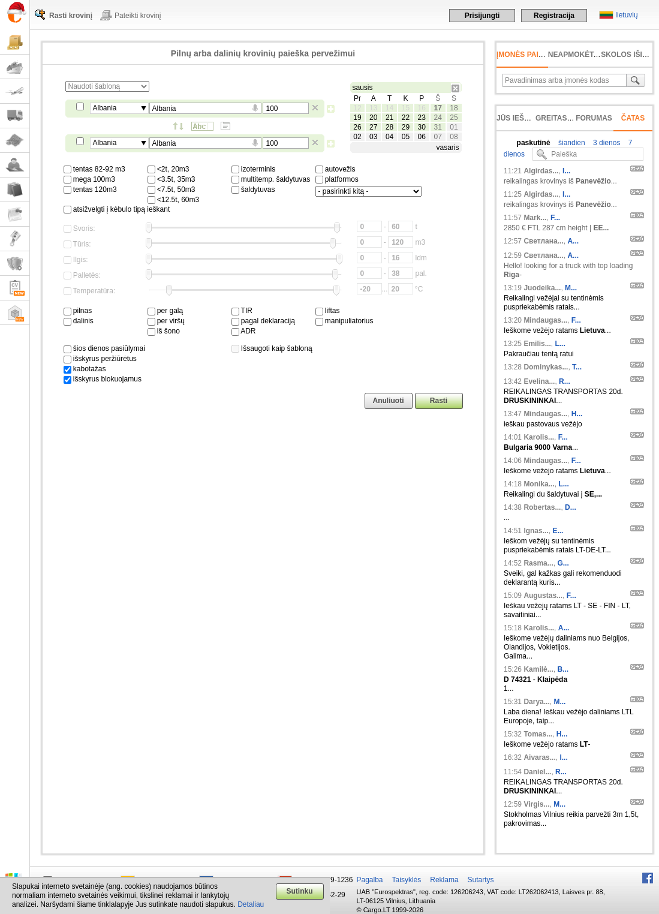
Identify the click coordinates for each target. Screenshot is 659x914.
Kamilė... (538, 669)
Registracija (554, 15)
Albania (105, 108)
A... (564, 628)
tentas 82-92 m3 (94, 169)
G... (562, 563)
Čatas (633, 118)
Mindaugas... (545, 320)
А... (573, 241)
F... (555, 218)
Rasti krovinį (70, 15)
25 (454, 117)
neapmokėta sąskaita (592, 54)
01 (454, 127)
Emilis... (536, 343)
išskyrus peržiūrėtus (100, 358)
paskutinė (533, 143)
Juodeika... (542, 288)
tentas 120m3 (90, 189)
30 (422, 127)
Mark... (534, 218)
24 (437, 117)
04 (389, 137)
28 (389, 127)
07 (437, 137)
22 (406, 117)
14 (389, 108)
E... (557, 531)
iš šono (164, 331)
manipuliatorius (344, 321)
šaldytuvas (253, 189)
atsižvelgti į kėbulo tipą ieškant (117, 209)
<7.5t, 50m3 (171, 189)
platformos (337, 179)
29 (406, 127)
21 (389, 117)
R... (564, 381)
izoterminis (253, 169)
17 (437, 108)
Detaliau (250, 904)
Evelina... (539, 381)
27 (373, 127)
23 (422, 117)
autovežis (335, 169)
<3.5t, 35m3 (171, 179)
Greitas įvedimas (569, 118)
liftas (327, 310)
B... (562, 669)
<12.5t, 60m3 (174, 200)
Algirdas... (540, 171)
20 (373, 117)
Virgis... (536, 804)
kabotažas (85, 369)
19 (357, 117)
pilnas (78, 310)
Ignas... (535, 531)
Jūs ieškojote (524, 118)
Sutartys (481, 880)
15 (406, 108)
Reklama (444, 880)
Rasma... (538, 563)
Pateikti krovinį (138, 15)
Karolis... (538, 437)
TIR (241, 310)
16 (422, 108)
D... (570, 507)
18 (454, 108)
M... (571, 288)
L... (560, 343)
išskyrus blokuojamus (103, 379)
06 (422, 137)
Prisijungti (482, 15)
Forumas (594, 118)
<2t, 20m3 (168, 169)
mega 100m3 (89, 179)
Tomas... (537, 734)
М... (559, 701)
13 (373, 108)
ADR (243, 331)
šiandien (570, 143)
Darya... (536, 701)
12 (357, 108)
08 (454, 137)
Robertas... (542, 507)
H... (577, 414)
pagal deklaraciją (263, 321)
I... (566, 171)
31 (437, 127)
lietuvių (626, 15)
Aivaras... (539, 757)
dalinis (79, 321)
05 (406, 137)
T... (577, 367)
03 (373, 137)
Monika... (538, 484)
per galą (165, 310)
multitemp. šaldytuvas (271, 179)
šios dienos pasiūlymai (104, 348)
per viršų (166, 321)
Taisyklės (407, 880)
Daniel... (537, 772)
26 (357, 127)
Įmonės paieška (527, 54)
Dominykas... (545, 367)
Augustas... (542, 595)
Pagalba (370, 880)
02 (357, 137)
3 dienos (606, 143)
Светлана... (543, 241)
